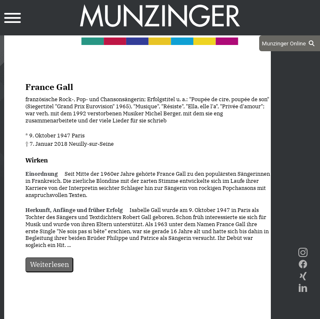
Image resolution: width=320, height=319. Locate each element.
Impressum (160, 311)
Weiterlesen (49, 264)
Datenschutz (116, 311)
